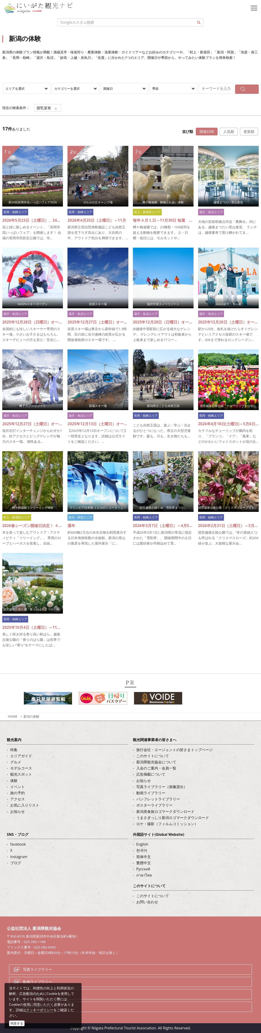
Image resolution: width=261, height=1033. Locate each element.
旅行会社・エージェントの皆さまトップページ (174, 749)
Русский (143, 868)
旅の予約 (17, 792)
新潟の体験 (31, 716)
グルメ (15, 761)
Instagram (18, 856)
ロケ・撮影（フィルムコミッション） (167, 823)
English (142, 844)
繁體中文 (143, 862)
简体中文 (143, 856)
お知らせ (17, 811)
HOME (12, 716)
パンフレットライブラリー (158, 799)
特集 (13, 749)
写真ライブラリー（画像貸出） (161, 786)
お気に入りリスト (24, 805)
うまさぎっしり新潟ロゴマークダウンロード (172, 817)
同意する (16, 1023)
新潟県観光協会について (156, 761)
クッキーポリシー (39, 1010)
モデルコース (21, 768)
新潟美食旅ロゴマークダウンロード (165, 811)
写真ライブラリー (37, 969)
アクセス (17, 799)
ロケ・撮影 (32, 994)
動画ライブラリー (150, 792)
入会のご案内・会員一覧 (156, 768)
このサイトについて (152, 755)
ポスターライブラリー (154, 805)
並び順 (187, 131)
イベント (17, 786)
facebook (18, 844)
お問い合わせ (147, 901)
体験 (13, 780)
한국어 (141, 850)
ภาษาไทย (144, 875)
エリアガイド (21, 755)
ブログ (15, 862)
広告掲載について (150, 774)
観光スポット (21, 774)
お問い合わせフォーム (41, 1006)
